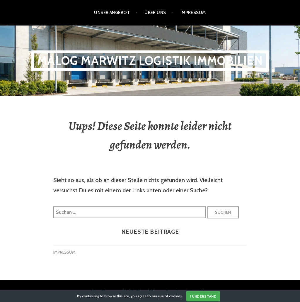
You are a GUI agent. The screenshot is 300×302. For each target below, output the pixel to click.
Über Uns (155, 12)
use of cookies (170, 296)
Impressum (193, 12)
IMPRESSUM (64, 252)
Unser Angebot (112, 12)
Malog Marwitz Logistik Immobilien (150, 60)
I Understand (203, 296)
